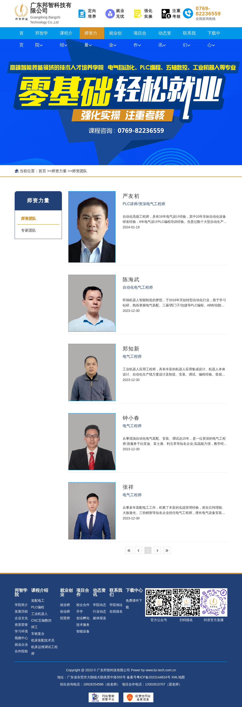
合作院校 (21, 651)
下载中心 (213, 35)
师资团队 (79, 171)
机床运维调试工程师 (44, 650)
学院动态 (99, 605)
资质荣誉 (21, 625)
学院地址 (116, 605)
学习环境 (21, 631)
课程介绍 (66, 35)
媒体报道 (99, 618)
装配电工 (37, 600)
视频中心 (21, 638)
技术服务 (83, 625)
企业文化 (21, 618)
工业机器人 (39, 614)
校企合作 (83, 605)
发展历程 (21, 611)
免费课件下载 (134, 604)
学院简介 (21, 605)
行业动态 (99, 611)
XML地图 (178, 677)
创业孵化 (83, 618)
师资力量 (90, 35)
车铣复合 (37, 634)
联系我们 (189, 35)
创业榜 (65, 611)
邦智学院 (41, 35)
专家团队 (28, 230)
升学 (79, 611)
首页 (21, 35)
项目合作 (140, 35)
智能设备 (83, 631)
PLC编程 (37, 607)
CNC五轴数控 (41, 620)
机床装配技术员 (42, 640)
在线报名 (116, 611)
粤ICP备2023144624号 (153, 677)
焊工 (34, 627)
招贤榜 (65, 618)
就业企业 (21, 644)
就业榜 (65, 605)
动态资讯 (164, 35)
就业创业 (115, 35)
